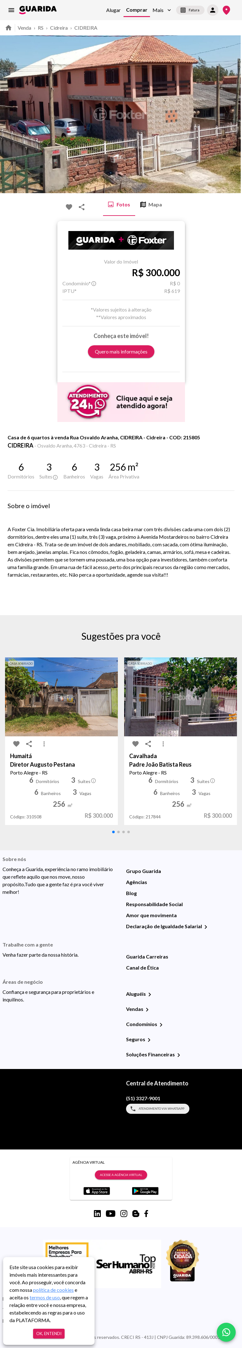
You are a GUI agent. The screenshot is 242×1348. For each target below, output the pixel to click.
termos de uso (45, 1297)
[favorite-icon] (69, 207)
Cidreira (59, 28)
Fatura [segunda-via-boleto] (190, 10)
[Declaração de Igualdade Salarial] (206, 927)
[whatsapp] (226, 1332)
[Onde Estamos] (226, 10)
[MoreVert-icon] (44, 744)
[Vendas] (147, 1009)
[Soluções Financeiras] (178, 1055)
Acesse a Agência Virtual (121, 1175)
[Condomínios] (161, 1025)
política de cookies (53, 1290)
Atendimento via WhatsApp (157, 1109)
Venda (24, 28)
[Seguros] (149, 1040)
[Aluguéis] (149, 994)
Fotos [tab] (119, 204)
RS (40, 28)
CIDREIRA (85, 28)
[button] (162, 10)
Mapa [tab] (151, 204)
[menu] (11, 10)
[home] (38, 10)
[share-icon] (81, 207)
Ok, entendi (49, 1334)
